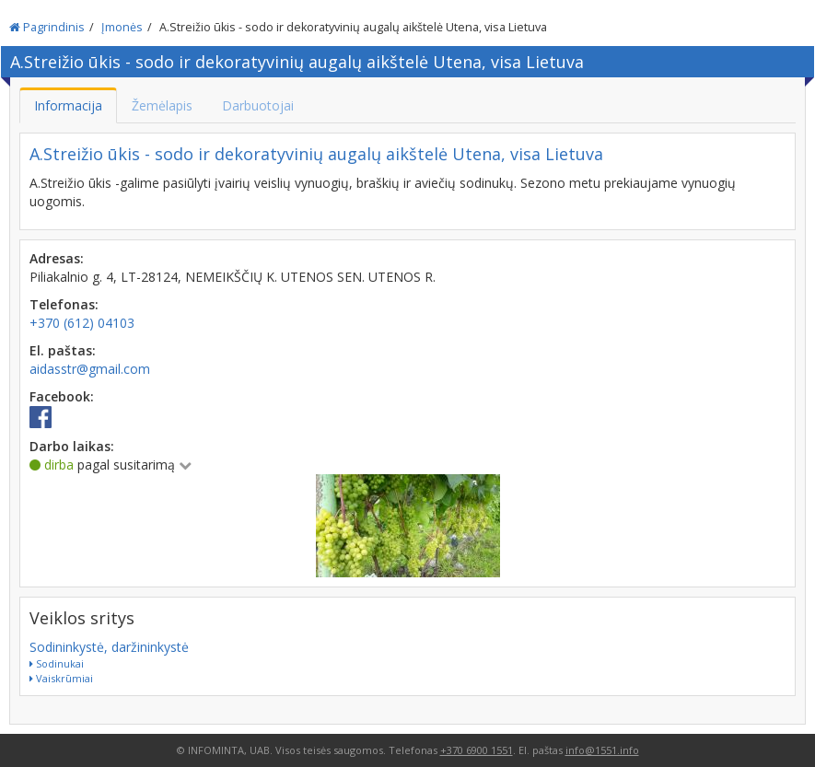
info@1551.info (602, 750)
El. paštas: (62, 350)
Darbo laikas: (71, 446)
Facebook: (61, 396)
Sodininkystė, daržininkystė (109, 647)
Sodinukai (56, 663)
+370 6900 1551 (476, 750)
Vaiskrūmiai (61, 678)
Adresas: (56, 258)
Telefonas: (64, 304)
